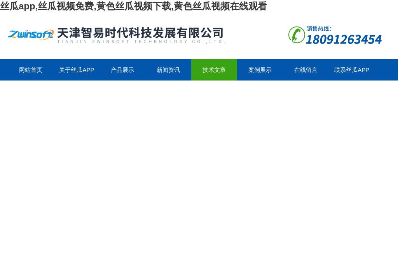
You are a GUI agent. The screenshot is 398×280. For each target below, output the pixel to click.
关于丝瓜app (76, 69)
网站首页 (30, 69)
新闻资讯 (168, 69)
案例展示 (260, 69)
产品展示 (122, 69)
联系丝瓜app (351, 69)
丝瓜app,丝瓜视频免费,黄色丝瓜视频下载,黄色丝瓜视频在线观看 (133, 6)
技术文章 (214, 69)
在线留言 (306, 69)
